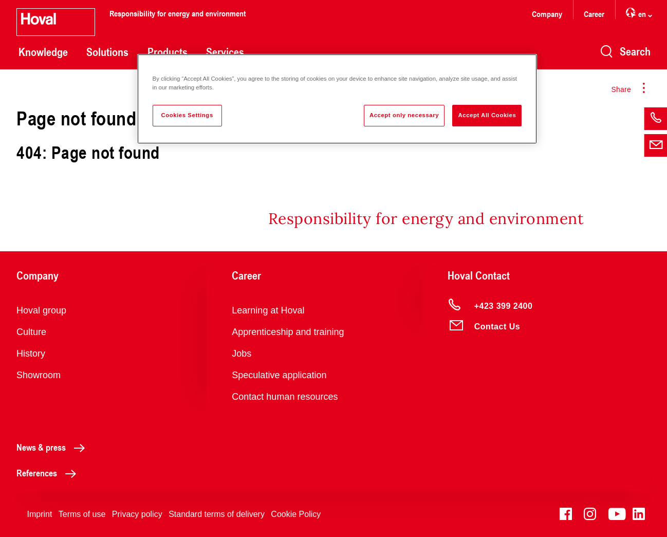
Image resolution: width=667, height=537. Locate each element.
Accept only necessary (404, 115)
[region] (337, 99)
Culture (31, 332)
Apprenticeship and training (288, 332)
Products (167, 52)
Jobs (241, 353)
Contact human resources (285, 397)
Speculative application (279, 375)
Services (225, 52)
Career (594, 14)
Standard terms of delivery (217, 514)
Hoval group (41, 310)
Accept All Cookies (487, 115)
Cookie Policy (296, 514)
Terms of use (82, 514)
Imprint (39, 514)
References (49, 472)
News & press (53, 447)
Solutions (107, 52)
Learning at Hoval (268, 310)
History (30, 353)
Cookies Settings (187, 115)
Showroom (38, 375)
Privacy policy (137, 514)
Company (547, 14)
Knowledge (43, 52)
